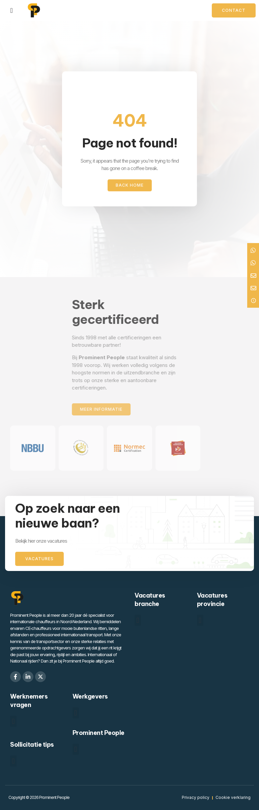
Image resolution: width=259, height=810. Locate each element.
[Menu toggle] (11, 10)
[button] (138, 620)
